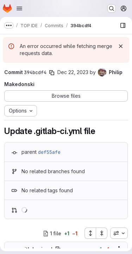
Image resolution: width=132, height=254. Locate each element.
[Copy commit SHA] (52, 72)
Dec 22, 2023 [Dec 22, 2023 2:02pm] (72, 72)
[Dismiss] (121, 46)
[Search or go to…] (111, 8)
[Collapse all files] (101, 233)
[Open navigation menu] (19, 8)
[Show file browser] (122, 25)
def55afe (49, 152)
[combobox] (119, 233)
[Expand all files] (90, 233)
